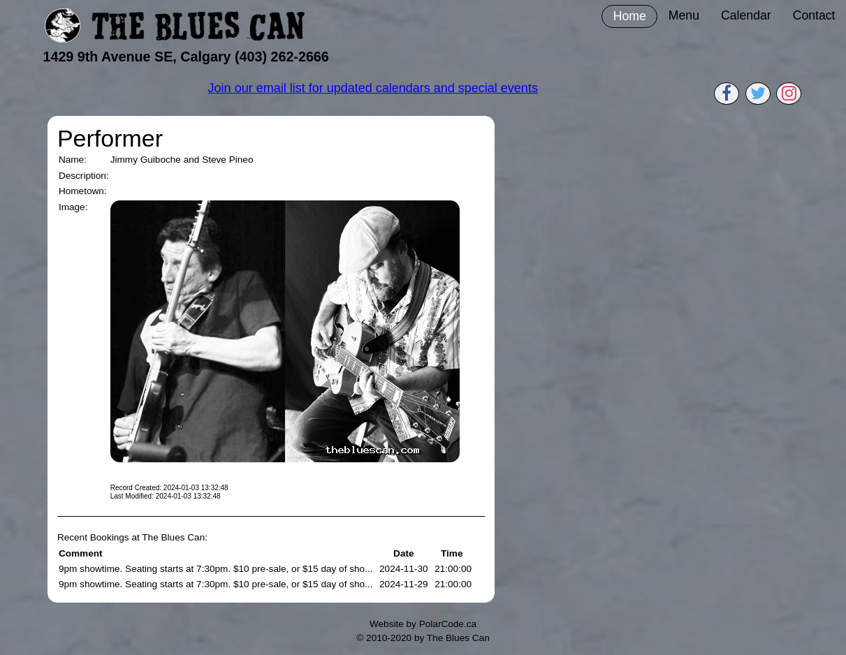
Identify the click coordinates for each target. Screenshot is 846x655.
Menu (684, 15)
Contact (814, 15)
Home (629, 16)
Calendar (746, 15)
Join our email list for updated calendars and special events (373, 88)
